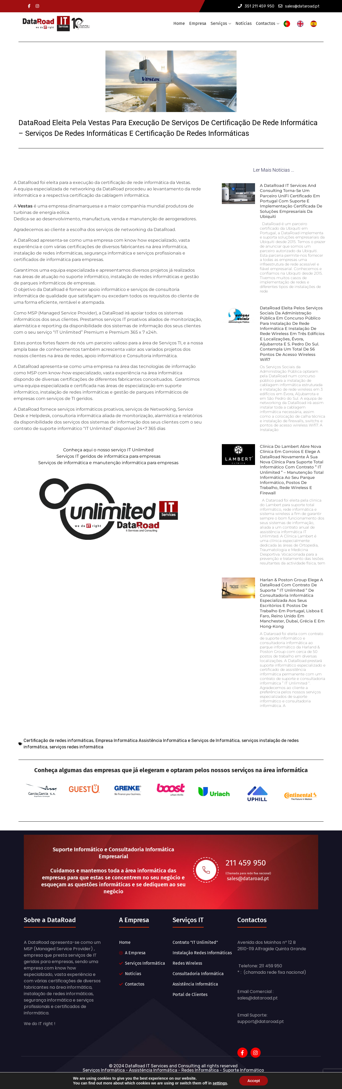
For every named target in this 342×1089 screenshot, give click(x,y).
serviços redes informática (76, 769)
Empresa (197, 23)
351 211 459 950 (256, 6)
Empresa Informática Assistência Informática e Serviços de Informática (168, 762)
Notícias (243, 23)
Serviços (219, 23)
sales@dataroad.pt (299, 6)
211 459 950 (246, 877)
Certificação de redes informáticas (58, 762)
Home (179, 23)
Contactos (265, 23)
